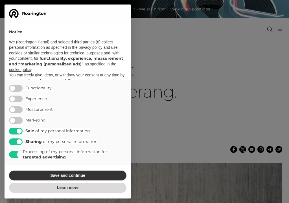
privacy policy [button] (90, 47)
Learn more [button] (67, 187)
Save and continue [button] (67, 175)
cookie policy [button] (20, 69)
